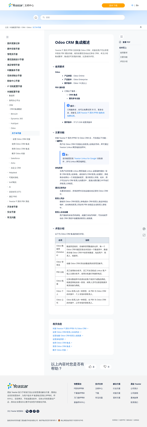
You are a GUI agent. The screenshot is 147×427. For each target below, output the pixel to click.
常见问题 (11, 217)
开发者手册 (12, 206)
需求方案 (116, 398)
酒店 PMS (13, 196)
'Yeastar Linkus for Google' (85, 158)
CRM (23, 27)
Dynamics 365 (17, 118)
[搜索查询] (82, 17)
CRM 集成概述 (16, 109)
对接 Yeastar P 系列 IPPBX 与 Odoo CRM (69, 328)
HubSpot (14, 123)
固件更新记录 (13, 43)
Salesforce (15, 158)
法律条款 (136, 420)
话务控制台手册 (14, 75)
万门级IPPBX (79, 398)
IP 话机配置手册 (14, 86)
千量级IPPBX (79, 393)
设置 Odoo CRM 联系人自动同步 (66, 332)
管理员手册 (12, 54)
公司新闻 (134, 393)
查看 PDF (126, 42)
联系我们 (134, 402)
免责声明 (122, 420)
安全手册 (11, 212)
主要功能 (123, 57)
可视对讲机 (13, 177)
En (137, 5)
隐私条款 (129, 420)
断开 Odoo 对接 (18, 153)
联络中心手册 (13, 80)
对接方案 (116, 393)
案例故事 (134, 398)
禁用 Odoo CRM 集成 (20, 148)
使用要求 (123, 52)
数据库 (12, 95)
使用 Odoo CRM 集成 (20, 144)
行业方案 (116, 388)
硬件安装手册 (13, 48)
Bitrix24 (14, 114)
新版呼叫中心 (79, 402)
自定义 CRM (16, 168)
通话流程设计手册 (15, 59)
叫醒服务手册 (13, 70)
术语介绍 (123, 61)
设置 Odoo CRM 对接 (21, 139)
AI (10, 187)
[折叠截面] (141, 27)
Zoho (13, 163)
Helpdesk (13, 172)
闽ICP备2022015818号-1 (48, 420)
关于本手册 (37, 27)
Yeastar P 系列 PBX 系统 (19, 201)
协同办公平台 (14, 100)
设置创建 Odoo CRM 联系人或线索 (67, 335)
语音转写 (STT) (15, 192)
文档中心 (29, 5)
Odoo (29, 27)
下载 (97, 393)
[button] (5, 43)
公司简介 (134, 388)
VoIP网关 (13, 182)
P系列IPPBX (79, 388)
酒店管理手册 (13, 64)
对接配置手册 (15, 27)
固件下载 (113, 5)
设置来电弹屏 (58, 339)
